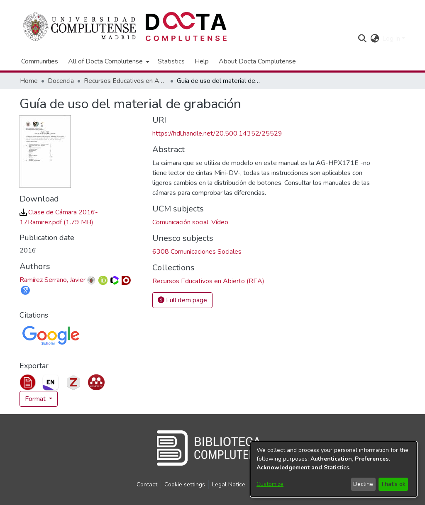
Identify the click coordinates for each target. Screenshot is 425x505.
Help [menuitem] (202, 61)
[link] (208, 281)
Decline (363, 484)
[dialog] (334, 469)
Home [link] (29, 80)
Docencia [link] (61, 80)
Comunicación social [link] (180, 222)
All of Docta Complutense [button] (105, 61)
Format (36, 398)
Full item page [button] (182, 300)
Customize (269, 484)
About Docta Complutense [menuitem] (257, 61)
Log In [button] (392, 38)
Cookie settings (184, 484)
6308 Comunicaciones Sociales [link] (197, 251)
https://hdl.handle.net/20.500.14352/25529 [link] (217, 133)
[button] (362, 39)
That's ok (393, 484)
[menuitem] (107, 61)
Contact (147, 484)
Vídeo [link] (219, 222)
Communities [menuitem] (39, 61)
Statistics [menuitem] (171, 61)
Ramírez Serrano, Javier (52, 279)
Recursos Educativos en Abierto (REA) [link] (125, 80)
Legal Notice (228, 484)
